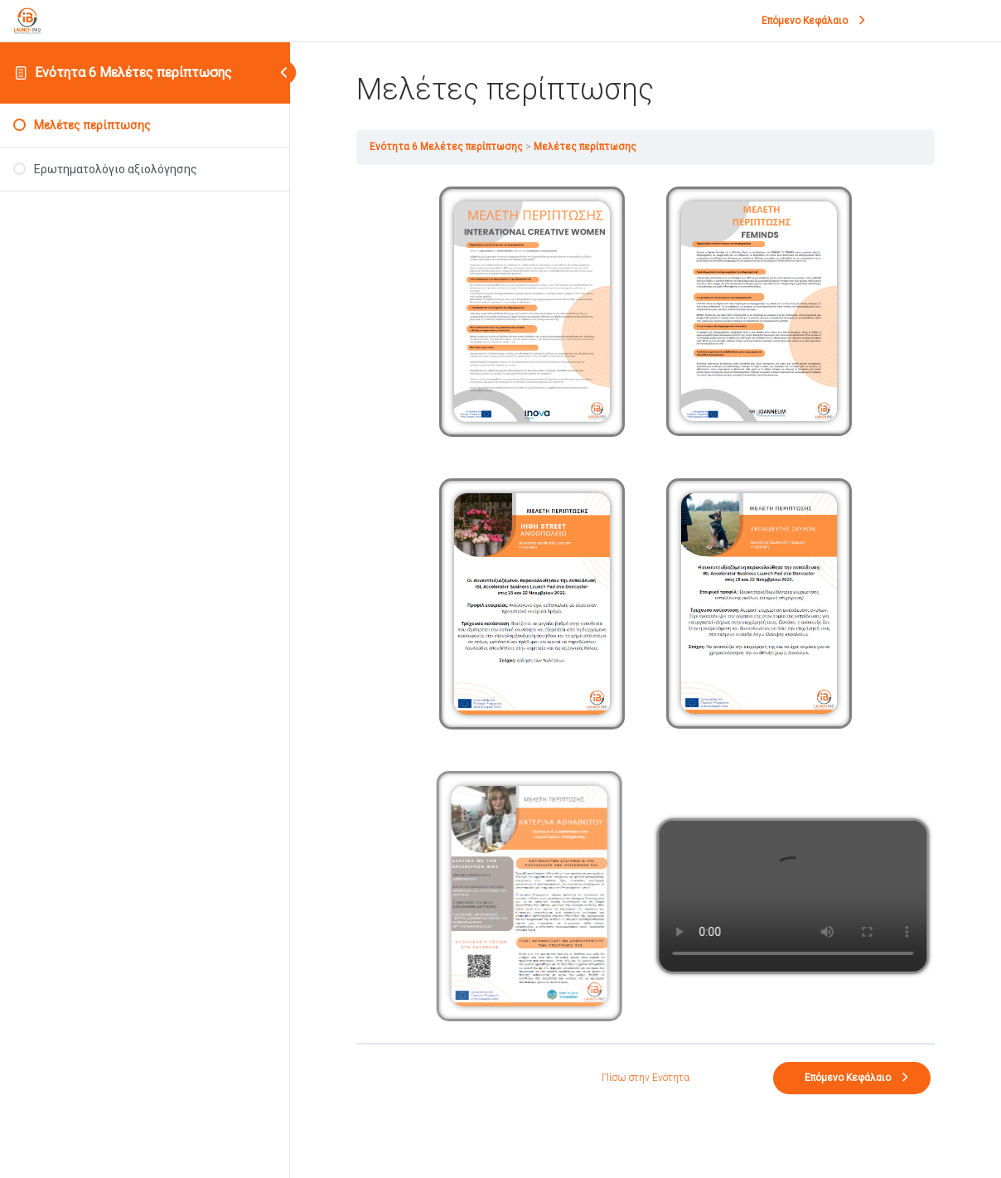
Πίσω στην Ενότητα (645, 1077)
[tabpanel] (645, 604)
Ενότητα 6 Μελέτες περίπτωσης (133, 72)
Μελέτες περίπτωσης (585, 147)
